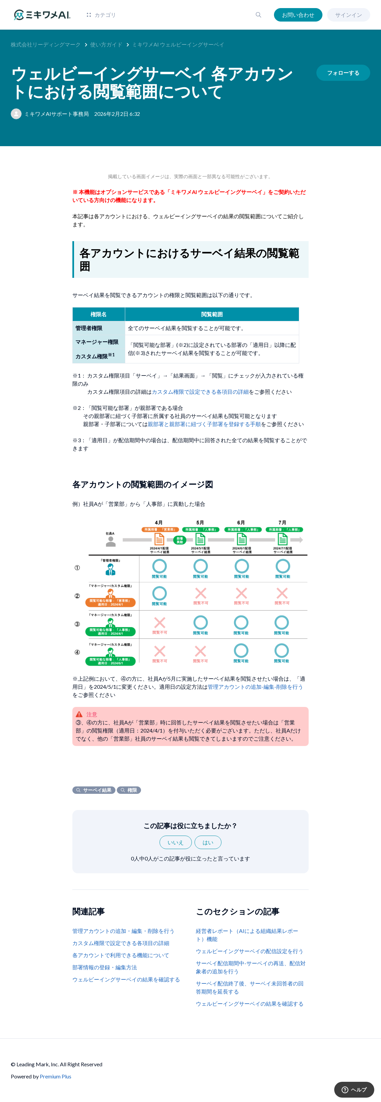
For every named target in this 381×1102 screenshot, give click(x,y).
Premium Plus (55, 1076)
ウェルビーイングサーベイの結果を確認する (126, 979)
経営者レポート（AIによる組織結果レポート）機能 (247, 935)
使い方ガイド (106, 44)
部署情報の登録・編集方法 (104, 967)
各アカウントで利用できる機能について (120, 955)
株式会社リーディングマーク (46, 44)
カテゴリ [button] (101, 14)
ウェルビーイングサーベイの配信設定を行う (250, 951)
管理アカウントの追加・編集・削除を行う (123, 931)
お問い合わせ (298, 14)
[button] (258, 15)
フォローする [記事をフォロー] (343, 72)
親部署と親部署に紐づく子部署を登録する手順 (204, 424)
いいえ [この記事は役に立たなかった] (176, 842)
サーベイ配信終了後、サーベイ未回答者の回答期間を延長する (250, 987)
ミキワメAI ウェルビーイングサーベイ (178, 44)
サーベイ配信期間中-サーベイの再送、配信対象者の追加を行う (251, 967)
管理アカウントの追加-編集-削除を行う (255, 686)
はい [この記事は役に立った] (208, 842)
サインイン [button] (348, 14)
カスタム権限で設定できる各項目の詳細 (200, 391)
